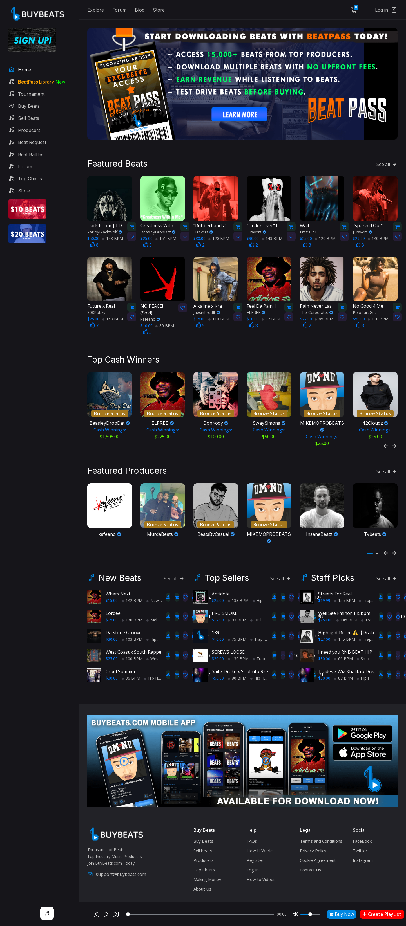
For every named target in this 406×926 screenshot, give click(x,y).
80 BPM (164, 314)
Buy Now (341, 914)
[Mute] (295, 914)
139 (215, 611)
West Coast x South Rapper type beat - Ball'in (153, 630)
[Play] (106, 914)
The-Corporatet (316, 301)
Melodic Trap (160, 598)
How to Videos (261, 857)
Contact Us (310, 848)
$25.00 (112, 637)
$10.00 (218, 617)
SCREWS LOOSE (228, 630)
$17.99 (218, 598)
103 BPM (132, 617)
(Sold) (157, 298)
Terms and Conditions (321, 819)
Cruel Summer (121, 650)
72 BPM (271, 307)
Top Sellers (227, 556)
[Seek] (200, 914)
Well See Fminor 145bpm (344, 591)
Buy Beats (203, 819)
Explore (95, 10)
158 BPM (112, 307)
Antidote (221, 572)
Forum (119, 10)
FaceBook (362, 819)
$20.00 (218, 637)
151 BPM (165, 227)
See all (387, 153)
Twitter (360, 829)
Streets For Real (335, 572)
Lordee (113, 591)
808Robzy (96, 301)
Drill (255, 598)
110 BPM (218, 307)
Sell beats (202, 829)
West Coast (158, 637)
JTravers (203, 220)
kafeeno (150, 308)
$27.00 (324, 617)
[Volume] (310, 914)
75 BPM (237, 617)
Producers (203, 838)
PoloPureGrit (364, 301)
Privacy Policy (313, 829)
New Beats (120, 556)
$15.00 (112, 578)
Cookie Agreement (318, 838)
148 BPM (112, 227)
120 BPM (218, 227)
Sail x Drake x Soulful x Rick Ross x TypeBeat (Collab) (267, 650)
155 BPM (344, 578)
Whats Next (118, 572)
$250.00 (325, 598)
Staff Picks (332, 556)
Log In (253, 848)
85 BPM (324, 307)
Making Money (207, 857)
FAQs (252, 819)
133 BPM (238, 578)
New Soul (157, 578)
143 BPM (272, 227)
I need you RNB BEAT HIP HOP (350, 630)
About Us (202, 867)
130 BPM (132, 598)
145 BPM (346, 598)
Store (159, 10)
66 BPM (343, 637)
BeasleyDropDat (157, 220)
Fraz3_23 (308, 220)
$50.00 (218, 656)
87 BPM (343, 656)
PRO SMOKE (224, 591)
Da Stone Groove (124, 611)
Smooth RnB (370, 637)
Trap (256, 617)
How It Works (260, 829)
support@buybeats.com (116, 852)
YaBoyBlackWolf (104, 220)
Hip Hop (155, 617)
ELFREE (256, 301)
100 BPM (132, 637)
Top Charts (204, 848)
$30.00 (112, 617)
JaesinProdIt (206, 301)
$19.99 (324, 578)
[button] (370, 531)
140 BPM (378, 227)
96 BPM (131, 656)
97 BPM (237, 598)
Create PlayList (382, 914)
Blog (139, 10)
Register (255, 838)
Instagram (363, 838)
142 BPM (132, 578)
